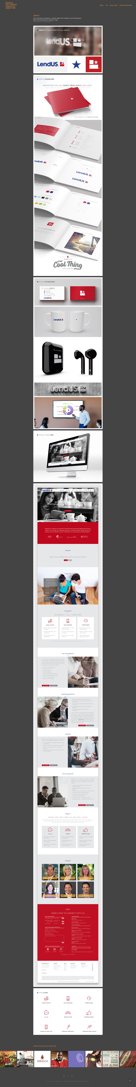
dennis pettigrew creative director (11, 5)
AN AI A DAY (113, 5)
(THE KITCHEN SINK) (126, 5)
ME (107, 5)
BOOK (101, 5)
